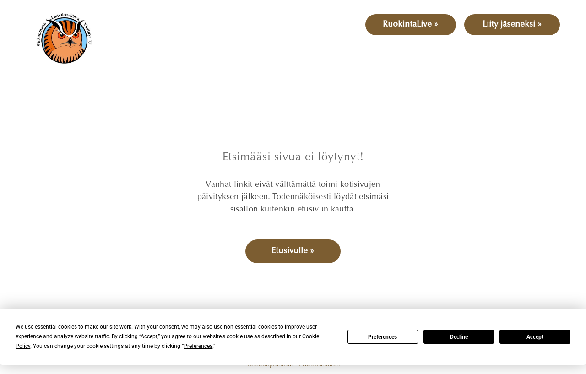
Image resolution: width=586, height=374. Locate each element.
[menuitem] (143, 49)
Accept (534, 337)
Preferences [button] (198, 346)
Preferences (382, 337)
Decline (459, 337)
